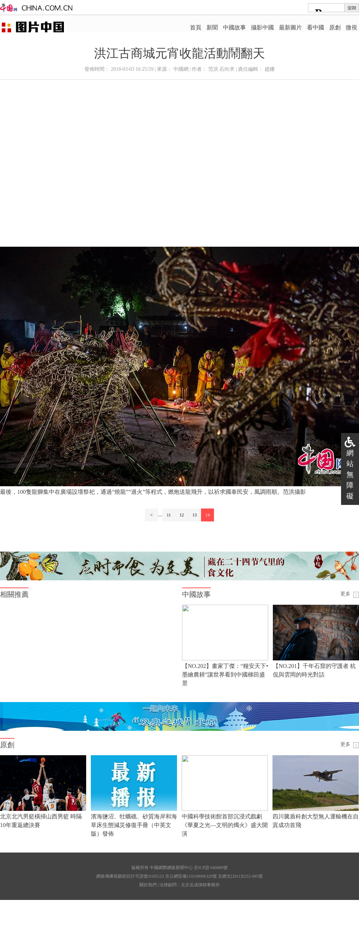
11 (169, 514)
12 (182, 514)
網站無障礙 (350, 474)
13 (194, 514)
